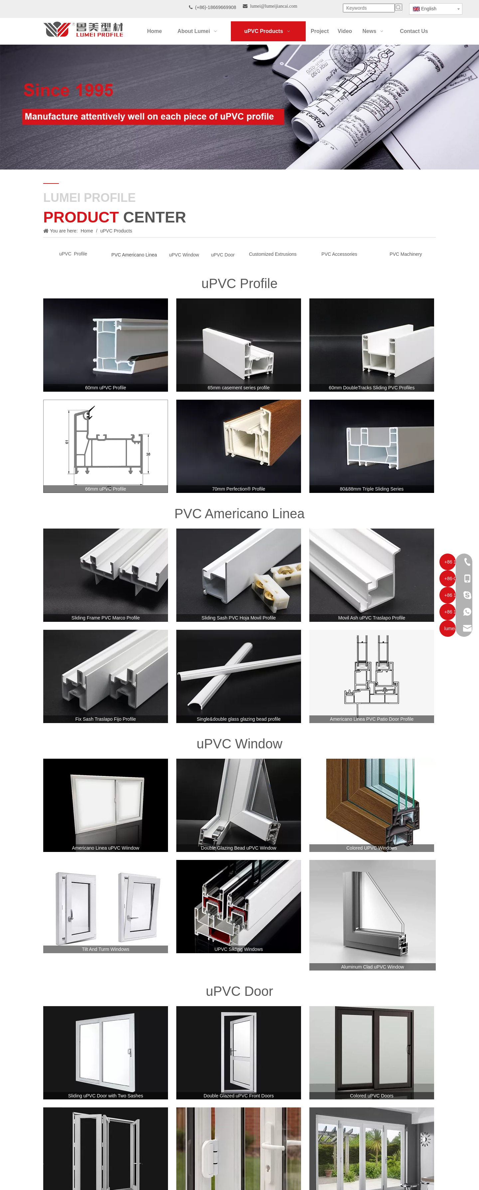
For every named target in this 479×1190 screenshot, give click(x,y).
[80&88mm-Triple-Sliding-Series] (371, 446)
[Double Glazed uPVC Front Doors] (238, 1052)
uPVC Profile (73, 253)
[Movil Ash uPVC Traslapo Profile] (371, 575)
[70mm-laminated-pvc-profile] (238, 446)
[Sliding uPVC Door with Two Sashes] (105, 1052)
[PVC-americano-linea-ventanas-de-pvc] (105, 575)
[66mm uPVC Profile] (105, 446)
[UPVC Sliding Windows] (238, 906)
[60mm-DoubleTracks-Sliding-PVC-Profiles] (371, 345)
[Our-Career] (239, 107)
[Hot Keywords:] (398, 7)
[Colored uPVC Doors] (371, 1052)
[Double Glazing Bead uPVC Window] (238, 805)
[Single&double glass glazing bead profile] (238, 676)
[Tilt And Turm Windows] (105, 906)
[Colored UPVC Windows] (371, 805)
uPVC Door (223, 254)
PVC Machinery (406, 254)
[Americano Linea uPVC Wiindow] (105, 805)
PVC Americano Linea (134, 254)
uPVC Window (184, 254)
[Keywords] (369, 8)
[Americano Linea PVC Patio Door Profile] (371, 676)
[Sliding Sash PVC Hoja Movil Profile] (238, 575)
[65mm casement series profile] (238, 345)
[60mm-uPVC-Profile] (105, 345)
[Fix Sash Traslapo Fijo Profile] (105, 676)
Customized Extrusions (272, 254)
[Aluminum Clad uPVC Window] (372, 915)
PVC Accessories (339, 254)
